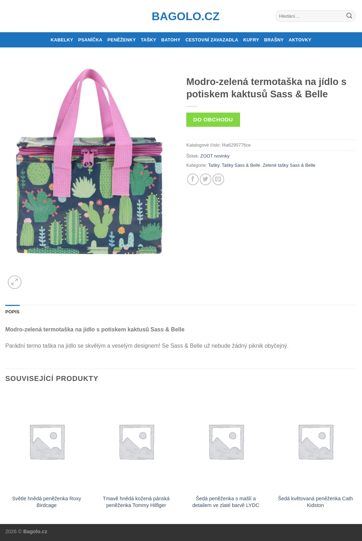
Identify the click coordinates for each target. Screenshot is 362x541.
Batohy (170, 39)
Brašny (274, 39)
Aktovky (300, 39)
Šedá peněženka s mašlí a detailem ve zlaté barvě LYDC (225, 502)
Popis (12, 311)
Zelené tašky (275, 165)
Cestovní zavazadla (211, 39)
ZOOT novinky (214, 156)
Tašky (148, 39)
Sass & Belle (302, 165)
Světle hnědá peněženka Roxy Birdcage (46, 502)
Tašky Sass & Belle (241, 165)
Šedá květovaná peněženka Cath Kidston (315, 502)
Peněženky (121, 39)
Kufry (251, 39)
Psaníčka (90, 39)
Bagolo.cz (181, 16)
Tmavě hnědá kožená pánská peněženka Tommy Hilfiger (136, 502)
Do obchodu (213, 119)
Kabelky (62, 39)
